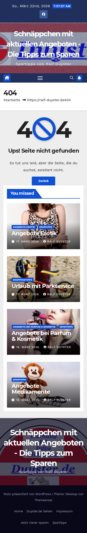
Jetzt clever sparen (34, 522)
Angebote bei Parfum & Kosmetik (34, 326)
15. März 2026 (28, 400)
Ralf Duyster (57, 241)
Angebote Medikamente (31, 388)
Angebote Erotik (24, 227)
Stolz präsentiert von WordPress (27, 494)
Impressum (64, 511)
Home (18, 511)
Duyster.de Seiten (40, 511)
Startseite (11, 100)
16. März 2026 (28, 347)
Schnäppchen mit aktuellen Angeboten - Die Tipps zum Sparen (43, 44)
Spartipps (45, 227)
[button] (72, 78)
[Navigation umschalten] (40, 78)
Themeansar (44, 500)
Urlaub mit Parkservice (43, 286)
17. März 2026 (28, 241)
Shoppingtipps (22, 279)
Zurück (43, 181)
